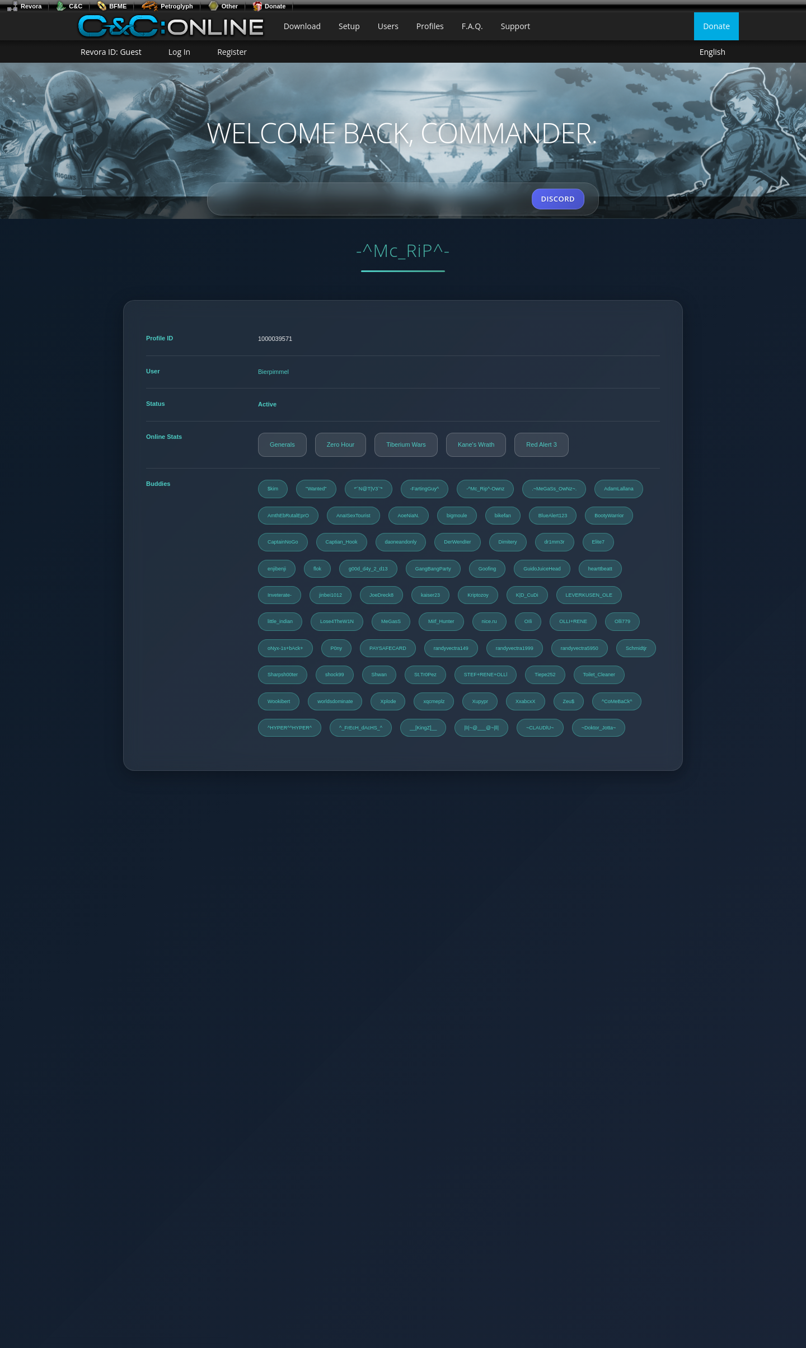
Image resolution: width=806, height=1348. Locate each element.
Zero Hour (341, 444)
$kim (273, 489)
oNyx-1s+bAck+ (285, 648)
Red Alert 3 (541, 444)
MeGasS (391, 621)
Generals (282, 444)
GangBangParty (433, 569)
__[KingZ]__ (423, 728)
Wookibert (279, 701)
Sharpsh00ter (283, 674)
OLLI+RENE (573, 621)
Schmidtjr (636, 648)
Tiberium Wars (406, 444)
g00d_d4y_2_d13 (368, 569)
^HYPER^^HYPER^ (290, 728)
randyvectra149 (451, 648)
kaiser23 (430, 595)
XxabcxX (526, 701)
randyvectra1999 (514, 648)
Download (302, 26)
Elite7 (598, 542)
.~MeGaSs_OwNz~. (554, 489)
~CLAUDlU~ (540, 728)
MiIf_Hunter (441, 621)
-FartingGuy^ (424, 489)
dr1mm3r (555, 542)
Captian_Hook (342, 542)
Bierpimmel (273, 371)
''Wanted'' (316, 489)
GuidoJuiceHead (542, 569)
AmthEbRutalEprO (288, 515)
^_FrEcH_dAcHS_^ (360, 728)
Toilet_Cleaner (599, 674)
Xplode (388, 701)
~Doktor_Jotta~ (599, 728)
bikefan (503, 515)
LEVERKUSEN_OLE (589, 595)
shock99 (334, 674)
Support (516, 26)
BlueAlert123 (553, 515)
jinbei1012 (330, 595)
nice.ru (489, 621)
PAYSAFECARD (387, 648)
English (712, 52)
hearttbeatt (600, 569)
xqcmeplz (433, 701)
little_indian (280, 621)
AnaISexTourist (353, 515)
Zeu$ (569, 701)
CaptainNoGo (283, 542)
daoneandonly (401, 542)
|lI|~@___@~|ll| (481, 728)
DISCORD (558, 199)
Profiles (430, 26)
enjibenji (277, 569)
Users (388, 26)
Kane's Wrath (476, 444)
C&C (69, 6)
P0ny (337, 648)
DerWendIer (457, 542)
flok (317, 569)
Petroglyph (167, 6)
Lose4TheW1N (337, 621)
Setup (349, 26)
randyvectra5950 (579, 648)
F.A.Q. (472, 26)
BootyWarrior (609, 515)
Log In (179, 51)
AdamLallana (619, 489)
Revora (24, 6)
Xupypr (480, 701)
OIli (528, 621)
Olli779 (622, 621)
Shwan (379, 674)
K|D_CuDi (527, 595)
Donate (268, 6)
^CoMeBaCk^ (617, 701)
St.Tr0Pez (425, 674)
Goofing (487, 569)
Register (232, 51)
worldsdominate (335, 701)
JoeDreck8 (381, 595)
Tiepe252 (545, 674)
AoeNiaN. (409, 515)
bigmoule (457, 515)
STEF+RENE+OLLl (486, 674)
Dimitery (508, 542)
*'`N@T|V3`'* (368, 489)
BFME (111, 6)
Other (223, 6)
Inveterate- (280, 595)
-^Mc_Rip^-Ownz (485, 489)
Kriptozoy (478, 595)
